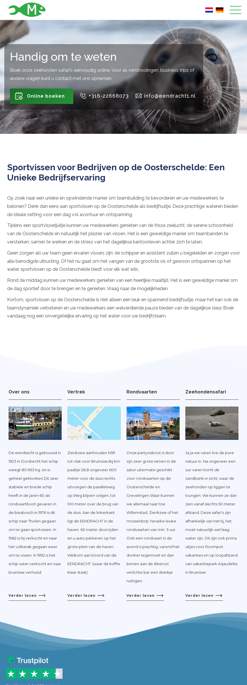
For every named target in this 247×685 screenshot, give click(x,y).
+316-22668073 (109, 96)
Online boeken (46, 96)
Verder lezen (27, 595)
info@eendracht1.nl (170, 96)
